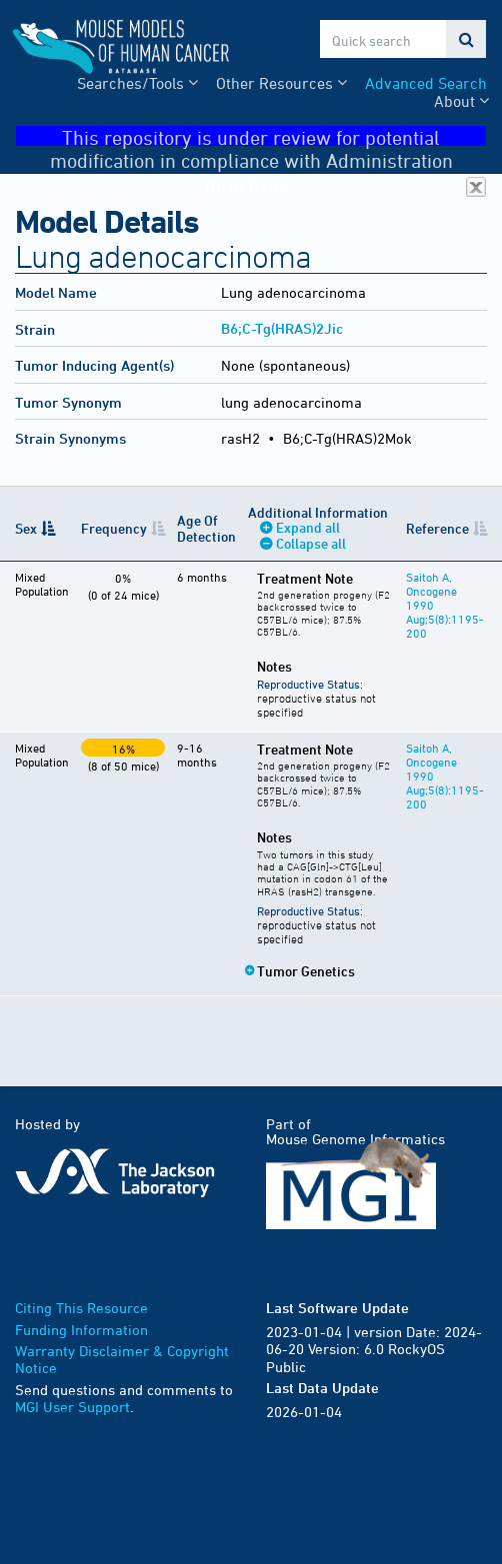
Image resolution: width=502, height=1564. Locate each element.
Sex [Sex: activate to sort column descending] (26, 528)
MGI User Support (72, 1406)
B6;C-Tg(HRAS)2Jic (282, 328)
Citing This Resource (81, 1307)
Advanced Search (426, 83)
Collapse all (311, 543)
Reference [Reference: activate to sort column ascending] (437, 528)
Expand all (308, 527)
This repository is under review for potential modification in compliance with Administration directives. (268, 136)
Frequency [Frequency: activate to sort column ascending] (114, 528)
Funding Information (81, 1329)
